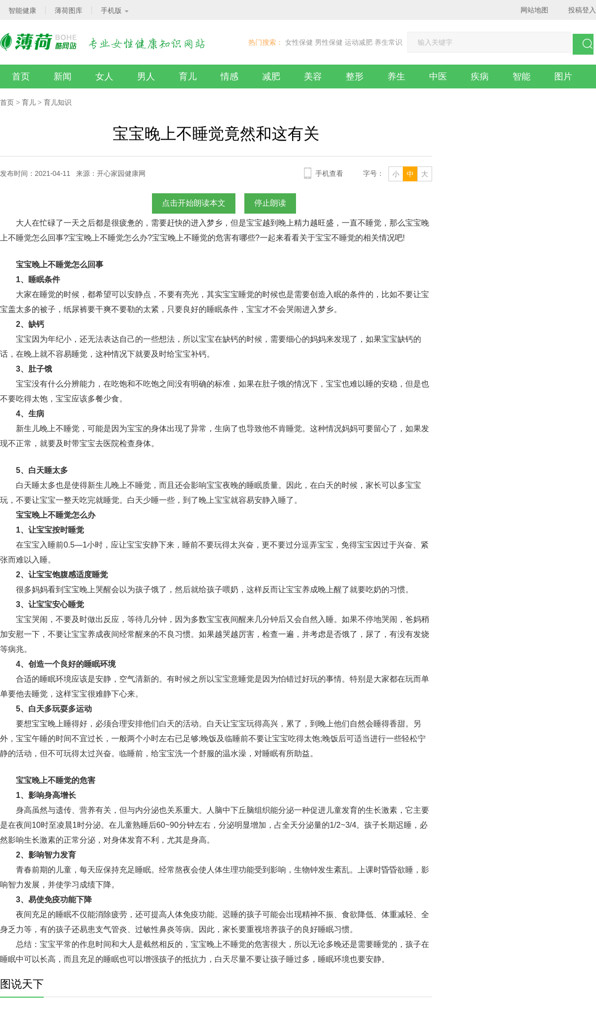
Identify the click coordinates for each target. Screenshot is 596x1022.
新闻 (63, 76)
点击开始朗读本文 (193, 203)
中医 (438, 76)
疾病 (480, 76)
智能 (521, 76)
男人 (146, 76)
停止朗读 (270, 203)
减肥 (271, 76)
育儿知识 (58, 102)
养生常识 (388, 42)
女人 (104, 76)
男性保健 (329, 42)
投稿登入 (582, 10)
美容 (313, 76)
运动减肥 (358, 42)
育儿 (188, 76)
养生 (396, 76)
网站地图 (534, 10)
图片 (563, 76)
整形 (355, 76)
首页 (21, 76)
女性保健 (299, 42)
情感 (229, 76)
